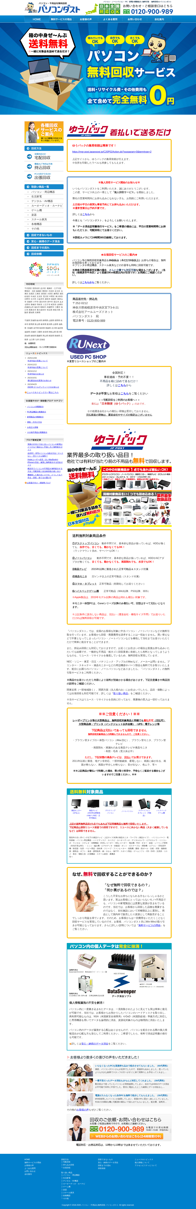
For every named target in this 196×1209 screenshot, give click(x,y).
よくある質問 (30, 1168)
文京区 (39, 296)
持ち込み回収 (68, 1165)
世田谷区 (36, 288)
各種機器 (36, 224)
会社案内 (28, 1174)
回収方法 (65, 1159)
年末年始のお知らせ (36, 374)
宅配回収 (66, 1162)
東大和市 (59, 296)
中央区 (33, 296)
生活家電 (36, 196)
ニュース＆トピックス (144, 1159)
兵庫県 (37, 312)
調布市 (47, 299)
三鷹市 (57, 307)
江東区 (37, 294)
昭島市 (43, 307)
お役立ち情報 (32, 427)
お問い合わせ (30, 1171)
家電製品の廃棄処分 (35, 417)
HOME (27, 1159)
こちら (86, 214)
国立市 (56, 302)
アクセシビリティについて (146, 1165)
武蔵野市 (50, 307)
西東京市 (32, 310)
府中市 (50, 302)
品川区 (43, 288)
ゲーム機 (36, 210)
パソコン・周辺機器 (43, 191)
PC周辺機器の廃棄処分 (36, 412)
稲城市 (54, 299)
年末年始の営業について (38, 361)
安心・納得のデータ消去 (94, 1043)
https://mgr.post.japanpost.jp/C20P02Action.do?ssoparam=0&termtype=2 (112, 151)
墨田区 (45, 291)
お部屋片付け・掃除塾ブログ (39, 483)
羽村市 (39, 304)
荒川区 (46, 296)
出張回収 (66, 1168)
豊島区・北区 (30, 291)
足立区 (57, 291)
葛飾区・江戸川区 (54, 288)
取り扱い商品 (120, 693)
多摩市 (60, 304)
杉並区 (27, 296)
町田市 (54, 304)
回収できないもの (105, 1159)
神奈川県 (56, 310)
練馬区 (56, 294)
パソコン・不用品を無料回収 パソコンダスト (100, 1205)
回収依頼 (101, 1168)
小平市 (36, 302)
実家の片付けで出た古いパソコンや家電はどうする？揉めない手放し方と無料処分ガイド (45, 447)
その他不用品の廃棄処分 (37, 432)
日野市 (27, 299)
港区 (61, 294)
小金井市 (40, 299)
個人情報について (142, 1162)
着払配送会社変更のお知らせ (39, 380)
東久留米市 (41, 310)
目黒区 (31, 294)
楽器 (34, 214)
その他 (35, 228)
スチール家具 (39, 219)
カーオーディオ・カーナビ (47, 205)
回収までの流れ (104, 1165)
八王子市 (46, 304)
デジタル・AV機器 (42, 201)
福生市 (37, 307)
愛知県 (31, 312)
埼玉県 (49, 310)
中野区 (52, 296)
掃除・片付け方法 (34, 422)
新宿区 (44, 294)
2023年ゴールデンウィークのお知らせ (43, 387)
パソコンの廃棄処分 (35, 407)
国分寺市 (43, 302)
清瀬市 (29, 302)
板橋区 (39, 291)
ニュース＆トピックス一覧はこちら (43, 392)
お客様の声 (83, 1109)
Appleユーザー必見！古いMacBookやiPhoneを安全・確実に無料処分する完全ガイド (45, 462)
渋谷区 (51, 291)
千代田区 (28, 288)
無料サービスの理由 (149, 925)
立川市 (33, 299)
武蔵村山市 (29, 307)
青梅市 (33, 304)
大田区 (50, 294)
